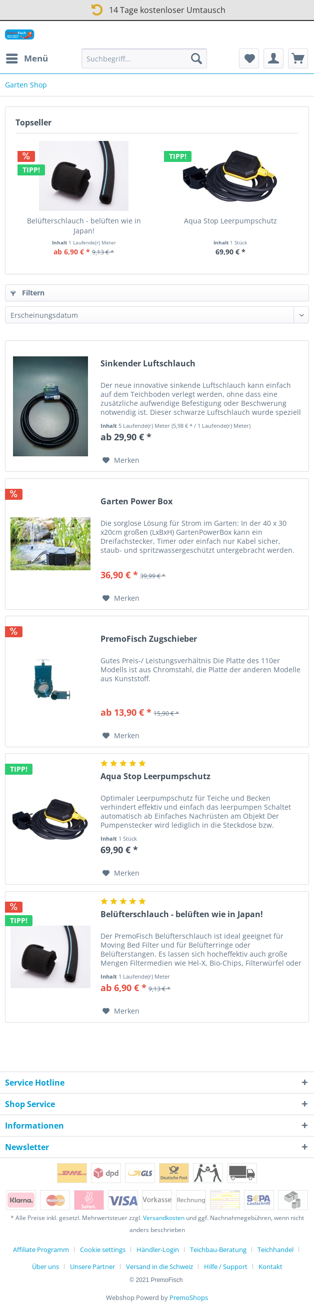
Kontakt (270, 1266)
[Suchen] (196, 58)
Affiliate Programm (41, 1249)
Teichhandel (276, 1249)
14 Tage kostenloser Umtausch (156, 8)
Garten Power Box (136, 501)
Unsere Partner (92, 1266)
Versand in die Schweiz (159, 1266)
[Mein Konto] (274, 58)
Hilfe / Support (226, 1266)
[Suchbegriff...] (144, 58)
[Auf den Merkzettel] (121, 460)
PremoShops (189, 1297)
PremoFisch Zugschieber (148, 639)
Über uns (45, 1266)
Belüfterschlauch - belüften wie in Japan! (84, 225)
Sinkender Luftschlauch (148, 363)
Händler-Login (157, 1249)
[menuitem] (26, 58)
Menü (27, 57)
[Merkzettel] (249, 58)
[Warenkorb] (298, 58)
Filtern (27, 292)
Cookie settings (103, 1249)
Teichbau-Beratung (218, 1249)
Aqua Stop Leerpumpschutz (230, 220)
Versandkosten (163, 1218)
